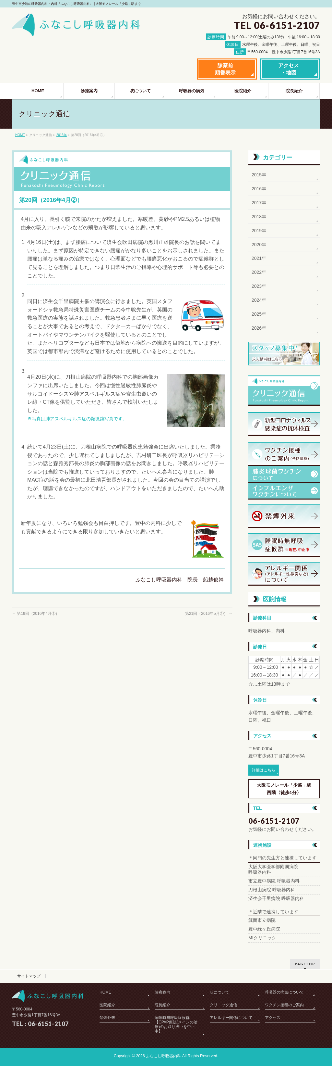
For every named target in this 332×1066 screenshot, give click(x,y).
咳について (219, 992)
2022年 (259, 272)
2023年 (259, 286)
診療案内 (162, 992)
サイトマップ (29, 976)
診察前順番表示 (225, 69)
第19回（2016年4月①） (35, 613)
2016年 (61, 135)
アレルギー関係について (231, 1017)
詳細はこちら (263, 770)
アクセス (272, 1017)
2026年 (259, 328)
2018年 (259, 216)
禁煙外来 (107, 1017)
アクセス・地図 (288, 69)
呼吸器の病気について (284, 992)
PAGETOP (305, 964)
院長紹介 (162, 1005)
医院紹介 (107, 1005)
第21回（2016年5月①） (208, 613)
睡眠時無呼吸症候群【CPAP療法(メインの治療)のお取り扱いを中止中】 (176, 1024)
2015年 (259, 174)
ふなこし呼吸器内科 (163, 1056)
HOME (20, 135)
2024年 (259, 300)
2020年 (259, 244)
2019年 (259, 230)
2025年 (259, 314)
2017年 (259, 202)
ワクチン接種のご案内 (284, 1005)
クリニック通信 (223, 1005)
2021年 (259, 258)
